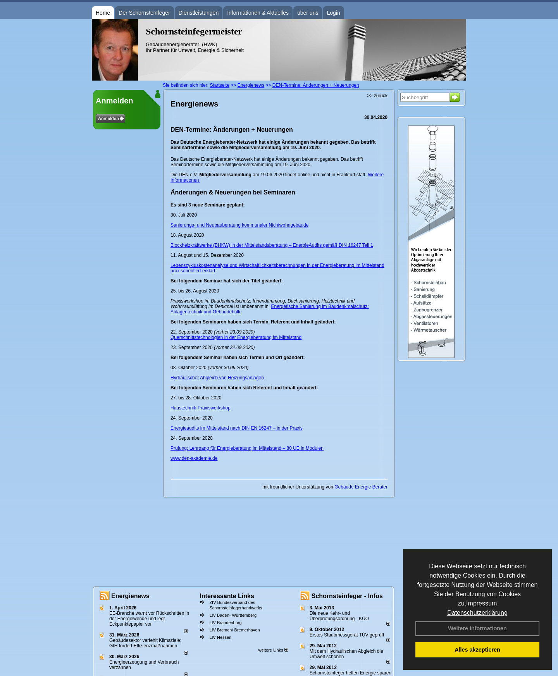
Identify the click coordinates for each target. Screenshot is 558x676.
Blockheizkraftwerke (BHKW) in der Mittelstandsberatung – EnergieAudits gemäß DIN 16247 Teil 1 (271, 245)
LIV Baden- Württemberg (233, 615)
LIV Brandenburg (225, 622)
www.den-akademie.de (193, 458)
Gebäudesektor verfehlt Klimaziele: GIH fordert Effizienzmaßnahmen (145, 643)
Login (333, 13)
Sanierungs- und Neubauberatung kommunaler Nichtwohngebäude (239, 225)
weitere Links (273, 650)
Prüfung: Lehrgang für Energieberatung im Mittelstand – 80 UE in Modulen (247, 448)
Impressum (481, 603)
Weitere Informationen (477, 628)
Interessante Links (227, 596)
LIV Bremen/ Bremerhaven (234, 630)
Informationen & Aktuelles (258, 13)
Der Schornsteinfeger (144, 13)
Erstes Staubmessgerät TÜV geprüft (347, 635)
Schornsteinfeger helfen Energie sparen (350, 673)
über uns (307, 13)
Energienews (130, 596)
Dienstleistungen (199, 13)
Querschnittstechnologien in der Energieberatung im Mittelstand (235, 337)
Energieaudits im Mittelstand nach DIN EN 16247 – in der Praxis (236, 428)
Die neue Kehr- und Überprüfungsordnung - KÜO (339, 616)
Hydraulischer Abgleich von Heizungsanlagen (217, 377)
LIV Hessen (220, 637)
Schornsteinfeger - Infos (347, 596)
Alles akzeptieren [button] (477, 650)
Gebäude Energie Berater (361, 487)
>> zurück (377, 95)
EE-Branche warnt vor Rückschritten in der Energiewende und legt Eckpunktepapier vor (149, 619)
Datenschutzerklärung (477, 612)
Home (103, 13)
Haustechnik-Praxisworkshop (200, 408)
